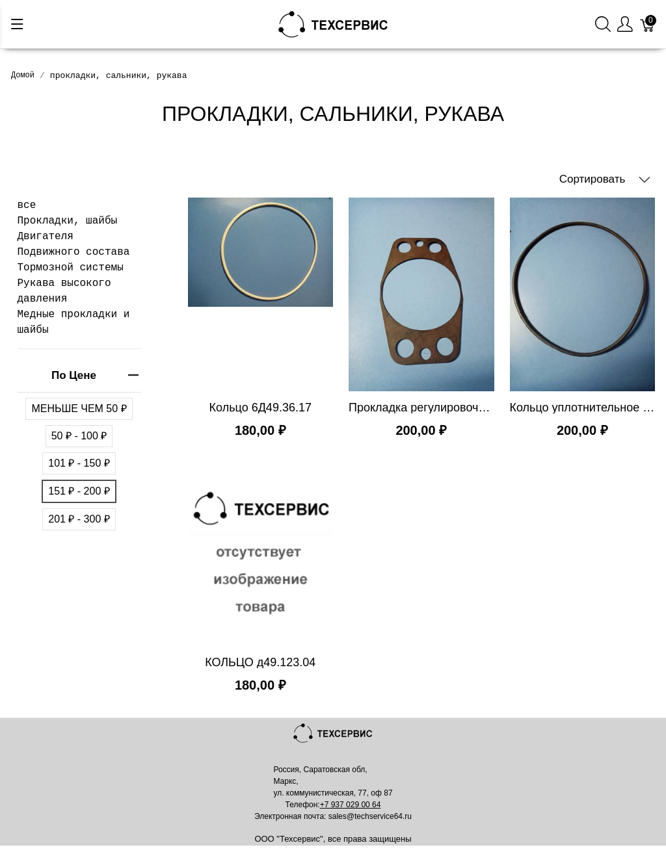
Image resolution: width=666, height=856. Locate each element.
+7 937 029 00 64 (350, 804)
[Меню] (17, 24)
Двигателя (45, 236)
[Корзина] (647, 24)
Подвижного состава (74, 252)
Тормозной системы (71, 268)
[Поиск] (603, 24)
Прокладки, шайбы (68, 221)
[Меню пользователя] (625, 24)
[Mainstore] (333, 23)
